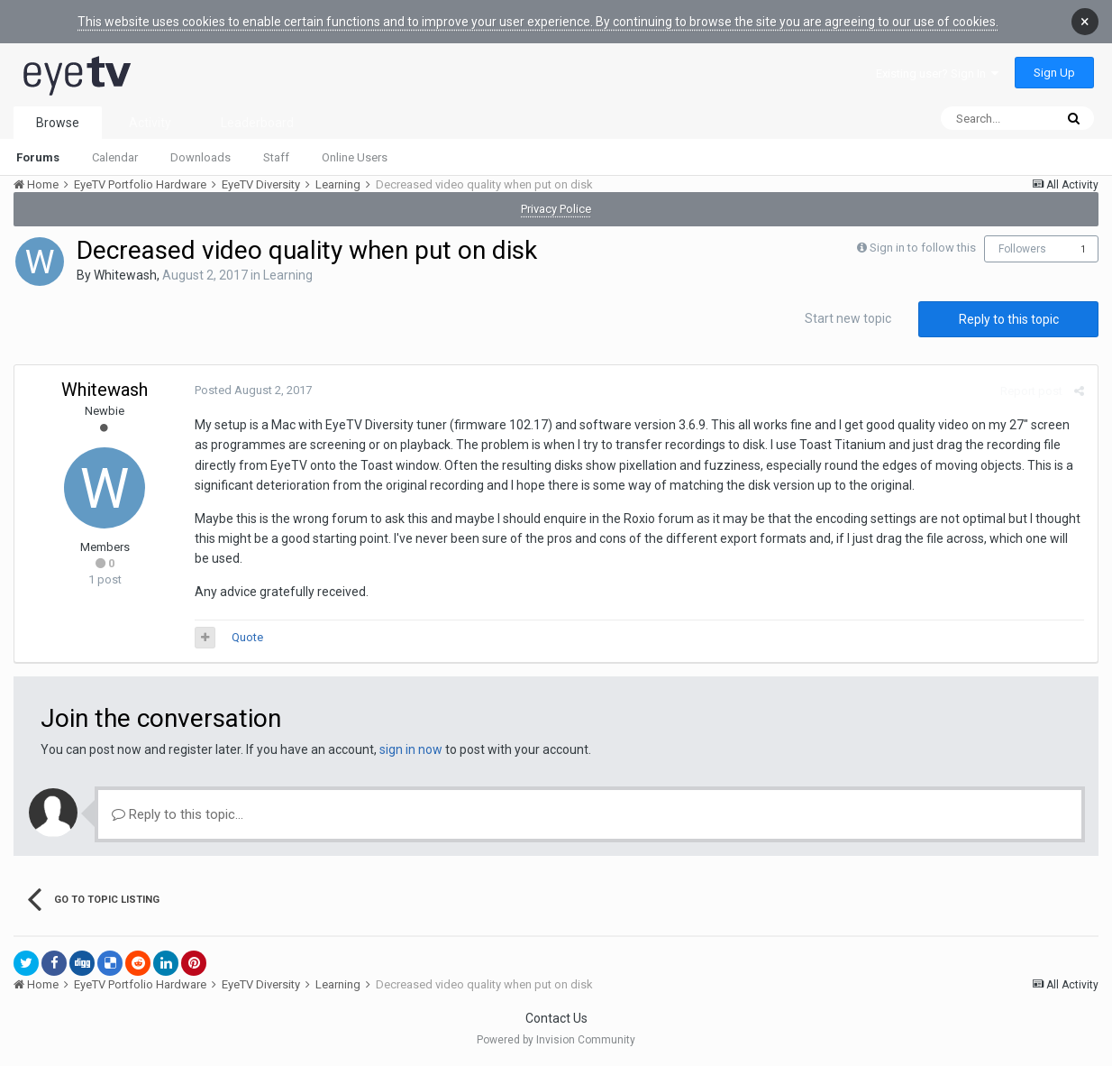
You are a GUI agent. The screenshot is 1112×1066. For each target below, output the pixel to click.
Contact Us (556, 1018)
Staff (276, 157)
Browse (57, 122)
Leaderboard (257, 122)
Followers (1022, 249)
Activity (150, 122)
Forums (37, 157)
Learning (288, 275)
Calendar (115, 157)
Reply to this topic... (177, 814)
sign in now (410, 749)
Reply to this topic (1009, 319)
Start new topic (848, 318)
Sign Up (1054, 72)
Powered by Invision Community (556, 1040)
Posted (253, 390)
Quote (247, 637)
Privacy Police (556, 209)
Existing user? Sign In (937, 73)
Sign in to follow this (923, 247)
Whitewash (125, 275)
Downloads (200, 157)
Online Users (354, 157)
